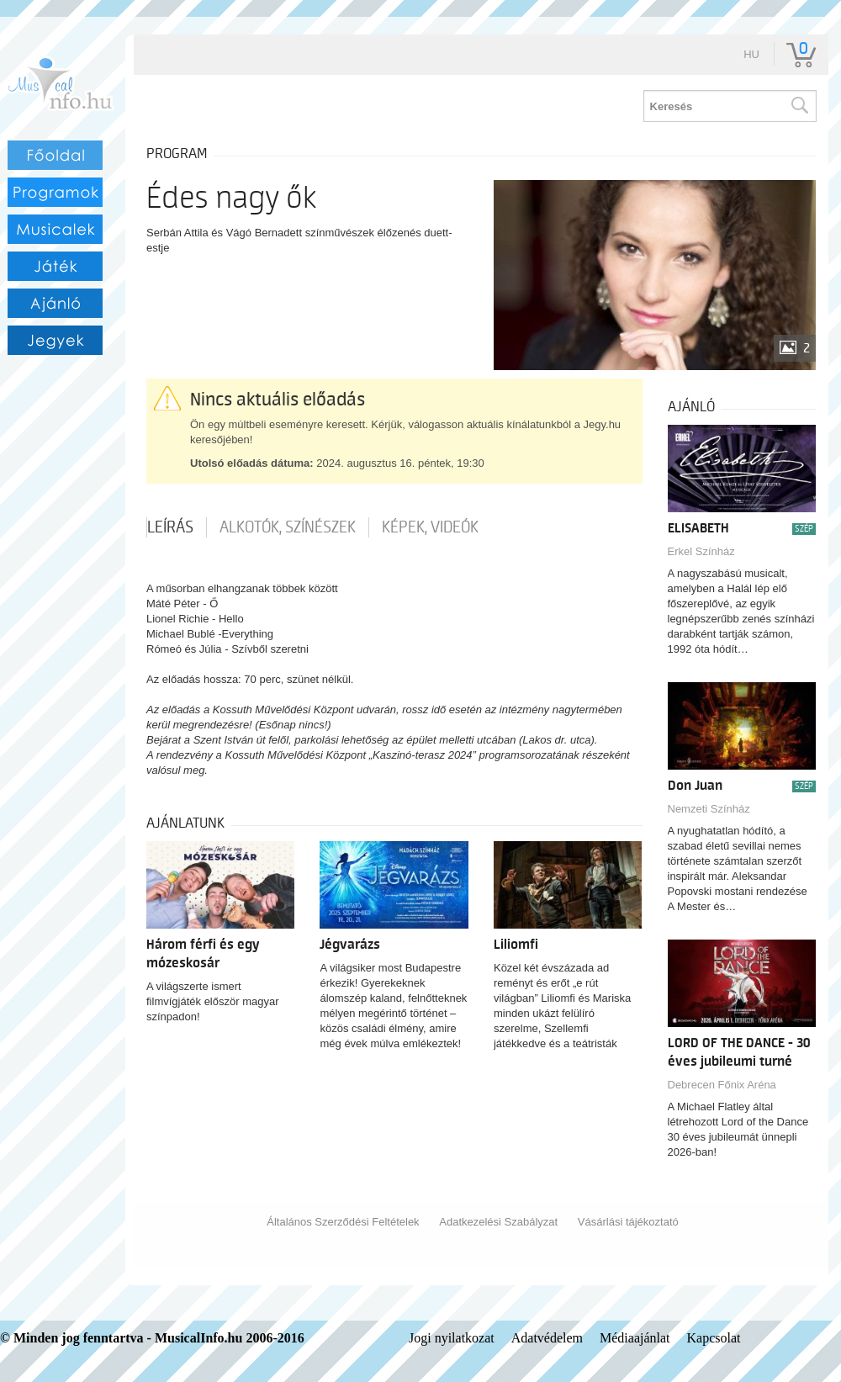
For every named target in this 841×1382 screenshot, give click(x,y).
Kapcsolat (714, 1338)
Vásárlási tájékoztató (628, 1221)
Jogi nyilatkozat (452, 1338)
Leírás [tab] (170, 527)
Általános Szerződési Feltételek (343, 1221)
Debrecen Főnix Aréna (722, 1084)
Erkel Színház (701, 551)
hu (751, 54)
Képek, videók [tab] (430, 527)
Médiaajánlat (635, 1338)
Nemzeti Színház (709, 808)
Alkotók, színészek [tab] (288, 527)
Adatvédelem (547, 1338)
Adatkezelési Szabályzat (498, 1221)
